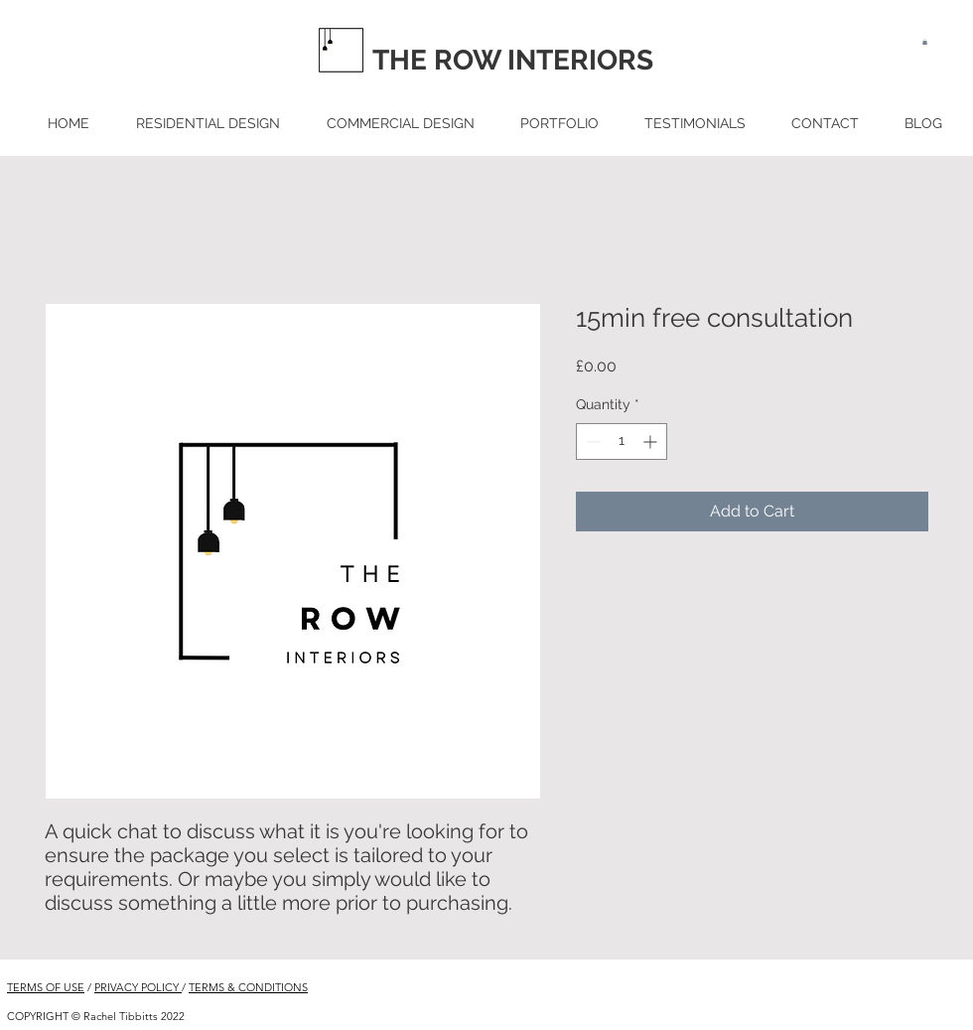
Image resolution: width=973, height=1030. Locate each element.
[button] (924, 42)
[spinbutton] (621, 441)
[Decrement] (591, 441)
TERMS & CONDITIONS (248, 987)
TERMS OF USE (45, 987)
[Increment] (651, 441)
